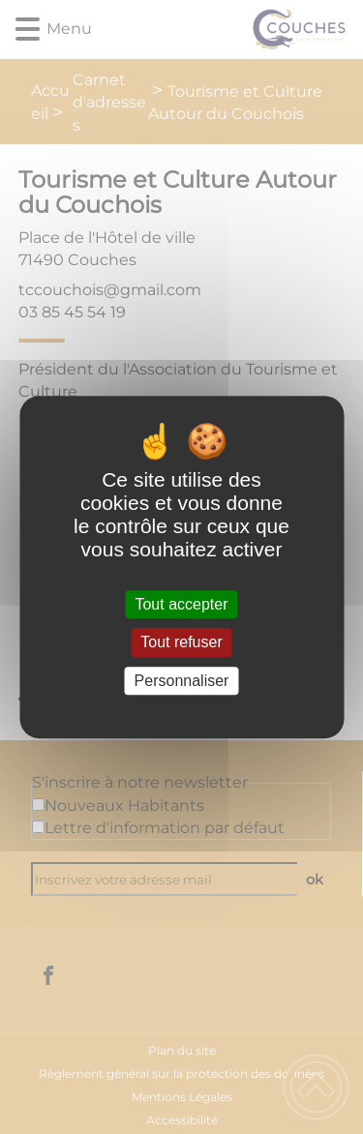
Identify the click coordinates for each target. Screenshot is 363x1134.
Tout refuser (181, 643)
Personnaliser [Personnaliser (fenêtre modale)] (182, 680)
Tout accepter (181, 604)
